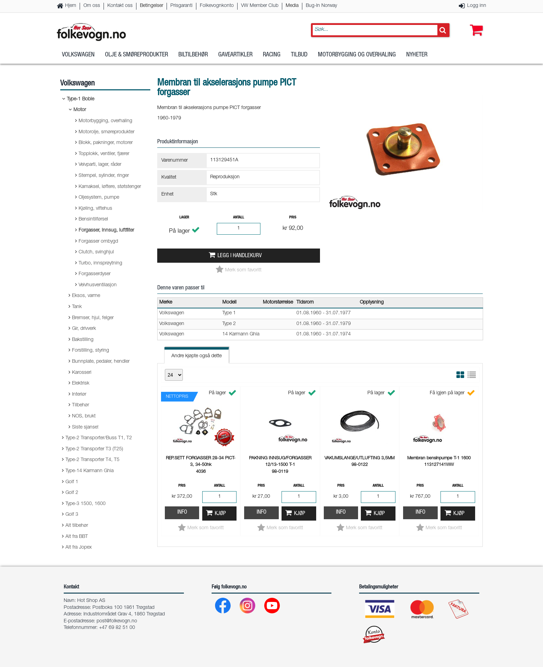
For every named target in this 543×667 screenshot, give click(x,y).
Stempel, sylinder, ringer (104, 175)
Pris (292, 217)
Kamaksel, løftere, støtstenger (110, 186)
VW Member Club (259, 5)
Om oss (91, 5)
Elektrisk (80, 383)
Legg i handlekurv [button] (239, 256)
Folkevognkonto (217, 5)
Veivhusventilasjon (98, 285)
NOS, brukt (84, 416)
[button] (474, 23)
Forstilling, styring (90, 350)
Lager (184, 217)
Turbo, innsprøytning (100, 263)
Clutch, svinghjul (96, 252)
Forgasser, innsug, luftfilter (106, 230)
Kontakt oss (120, 5)
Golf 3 (71, 514)
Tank (77, 307)
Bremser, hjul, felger (93, 318)
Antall (238, 217)
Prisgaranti (181, 5)
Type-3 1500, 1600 (85, 504)
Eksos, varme (86, 296)
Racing (272, 55)
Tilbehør (80, 405)
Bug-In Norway (321, 5)
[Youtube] (272, 607)
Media (292, 5)
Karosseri (81, 372)
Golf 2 (71, 492)
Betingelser (151, 5)
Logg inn (476, 5)
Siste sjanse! (85, 427)
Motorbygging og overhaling (357, 55)
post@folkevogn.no (117, 621)
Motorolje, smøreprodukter (106, 132)
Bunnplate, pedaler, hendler (101, 361)
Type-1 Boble (80, 99)
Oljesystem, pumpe (99, 197)
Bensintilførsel (93, 219)
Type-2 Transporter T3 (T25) (94, 449)
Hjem (70, 5)
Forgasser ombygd (98, 241)
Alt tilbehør (76, 525)
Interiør (79, 394)
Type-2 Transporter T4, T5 (92, 460)
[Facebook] (223, 607)
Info (182, 512)
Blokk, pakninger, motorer (106, 143)
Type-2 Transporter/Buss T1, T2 (98, 438)
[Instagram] (247, 607)
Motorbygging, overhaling (105, 121)
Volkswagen (78, 55)
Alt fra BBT (76, 536)
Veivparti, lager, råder (100, 164)
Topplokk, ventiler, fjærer (104, 154)
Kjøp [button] (220, 514)
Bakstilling (83, 339)
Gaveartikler (235, 55)
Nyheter (416, 55)
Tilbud (299, 55)
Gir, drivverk (84, 328)
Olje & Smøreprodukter (136, 55)
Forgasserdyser (94, 274)
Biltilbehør (193, 55)
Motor (79, 110)
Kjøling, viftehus (95, 208)
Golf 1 (71, 482)
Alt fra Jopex (78, 547)
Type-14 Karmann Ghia (89, 471)
